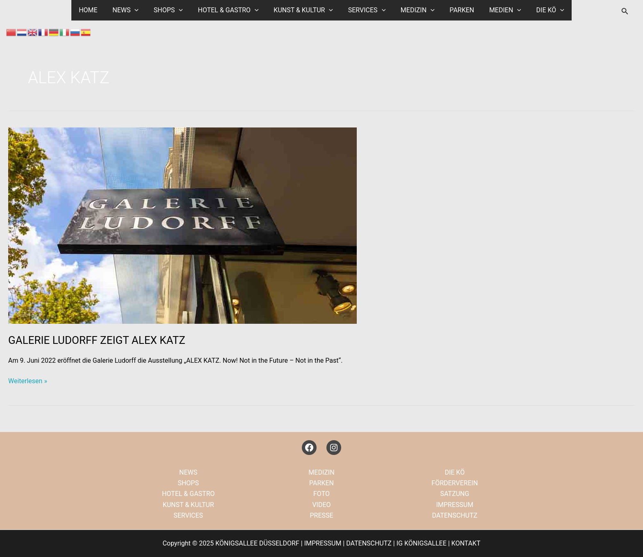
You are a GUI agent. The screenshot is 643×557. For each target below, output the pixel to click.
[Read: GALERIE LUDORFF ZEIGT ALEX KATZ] (182, 225)
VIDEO (321, 505)
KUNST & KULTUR (304, 10)
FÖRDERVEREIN (454, 483)
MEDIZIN (415, 10)
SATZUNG (454, 494)
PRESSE (321, 515)
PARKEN (457, 10)
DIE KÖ (542, 10)
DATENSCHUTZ (454, 515)
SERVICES (365, 10)
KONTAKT (466, 543)
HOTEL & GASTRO (231, 10)
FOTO (321, 494)
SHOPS (172, 10)
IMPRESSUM (454, 505)
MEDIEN (499, 10)
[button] (625, 11)
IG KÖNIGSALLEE (422, 543)
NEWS (132, 10)
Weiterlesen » (27, 381)
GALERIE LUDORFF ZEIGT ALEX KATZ (96, 340)
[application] (141, 10)
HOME (96, 10)
